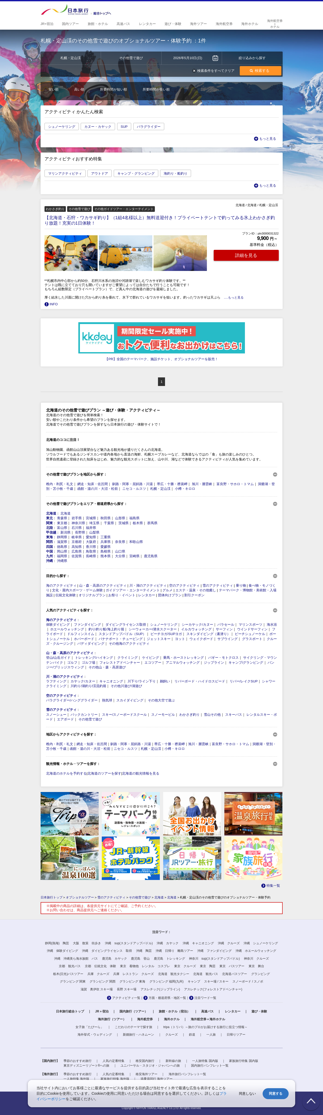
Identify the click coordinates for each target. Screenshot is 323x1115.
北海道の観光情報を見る (140, 773)
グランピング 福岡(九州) (166, 981)
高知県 (77, 547)
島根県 (105, 551)
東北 (49, 518)
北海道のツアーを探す (104, 773)
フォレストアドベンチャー (119, 662)
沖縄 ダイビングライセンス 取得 (107, 951)
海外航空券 (145, 1019)
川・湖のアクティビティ (148, 585)
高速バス (207, 1011)
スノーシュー (56, 715)
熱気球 (107, 700)
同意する (275, 1093)
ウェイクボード (201, 639)
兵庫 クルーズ (98, 974)
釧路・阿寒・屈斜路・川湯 (132, 484)
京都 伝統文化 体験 (100, 966)
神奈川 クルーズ (256, 958)
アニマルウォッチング (183, 662)
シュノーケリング (61, 127)
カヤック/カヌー (83, 681)
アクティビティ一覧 (126, 998)
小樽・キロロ (185, 489)
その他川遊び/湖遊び (126, 686)
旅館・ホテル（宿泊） (174, 1011)
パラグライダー (149, 127)
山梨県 (94, 532)
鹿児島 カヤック (114, 958)
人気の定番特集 (113, 1061)
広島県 (77, 551)
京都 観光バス (70, 966)
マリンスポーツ (250, 624)
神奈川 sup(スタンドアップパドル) (214, 958)
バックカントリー (84, 715)
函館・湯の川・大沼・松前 (97, 489)
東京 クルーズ (185, 966)
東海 (49, 537)
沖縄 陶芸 (144, 951)
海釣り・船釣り (175, 173)
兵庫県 (105, 542)
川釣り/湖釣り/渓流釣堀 (88, 686)
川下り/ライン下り (142, 681)
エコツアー (152, 662)
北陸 (49, 528)
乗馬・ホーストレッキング (183, 658)
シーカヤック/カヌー (197, 624)
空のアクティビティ (184, 585)
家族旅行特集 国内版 (243, 1061)
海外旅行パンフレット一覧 (187, 1074)
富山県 (62, 528)
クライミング (127, 658)
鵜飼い (165, 681)
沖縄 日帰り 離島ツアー (174, 951)
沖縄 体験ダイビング (62, 951)
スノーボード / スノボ (247, 981)
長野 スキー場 (126, 989)
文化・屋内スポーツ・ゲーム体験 (77, 590)
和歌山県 (136, 542)
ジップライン (214, 662)
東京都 (62, 523)
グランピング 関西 (102, 981)
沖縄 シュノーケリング (261, 943)
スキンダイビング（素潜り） (208, 634)
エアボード (65, 719)
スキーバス (233, 715)
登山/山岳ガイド (58, 658)
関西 (49, 542)
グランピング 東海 (132, 981)
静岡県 (62, 537)
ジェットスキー (158, 639)
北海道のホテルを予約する (66, 773)
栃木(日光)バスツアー (68, 974)
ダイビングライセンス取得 (125, 624)
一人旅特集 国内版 (205, 1061)
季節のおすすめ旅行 (78, 1061)
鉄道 (192, 1034)
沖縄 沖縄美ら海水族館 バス (76, 958)
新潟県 (65, 532)
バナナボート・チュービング (121, 639)
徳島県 (62, 547)
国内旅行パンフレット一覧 (210, 1065)
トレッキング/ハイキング (94, 658)
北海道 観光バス (205, 974)
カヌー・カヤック (97, 127)
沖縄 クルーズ (229, 943)
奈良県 (120, 542)
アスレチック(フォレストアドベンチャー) (213, 989)
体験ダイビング (58, 624)
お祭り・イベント (121, 595)
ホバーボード (84, 639)
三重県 (105, 537)
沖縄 (49, 561)
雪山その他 (212, 715)
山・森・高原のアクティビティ (102, 585)
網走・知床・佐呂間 (92, 484)
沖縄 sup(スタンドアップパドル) (129, 943)
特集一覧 (273, 886)
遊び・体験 (259, 1011)
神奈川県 (78, 523)
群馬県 (152, 523)
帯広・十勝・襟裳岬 (172, 484)
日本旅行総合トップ (70, 1011)
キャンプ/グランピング (246, 662)
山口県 (120, 551)
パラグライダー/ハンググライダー (72, 700)
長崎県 (91, 556)
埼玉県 (94, 523)
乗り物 (241, 585)
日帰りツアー (236, 1034)
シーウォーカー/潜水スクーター (153, 629)
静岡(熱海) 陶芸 (57, 943)
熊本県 (105, 556)
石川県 (77, 528)
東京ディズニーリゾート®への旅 (87, 1065)
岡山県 (62, 551)
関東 (49, 523)
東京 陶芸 (208, 966)
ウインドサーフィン (252, 629)
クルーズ (171, 1034)
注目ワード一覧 (205, 998)
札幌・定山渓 (160, 489)
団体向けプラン (170, 595)
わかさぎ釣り (189, 715)
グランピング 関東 (73, 981)
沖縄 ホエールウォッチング (256, 951)
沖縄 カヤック (168, 943)
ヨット (180, 639)
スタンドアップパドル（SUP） (122, 634)
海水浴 (272, 624)
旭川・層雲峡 (202, 484)
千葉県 (109, 523)
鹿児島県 (150, 556)
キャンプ (194, 981)
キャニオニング (111, 681)
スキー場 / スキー (216, 981)
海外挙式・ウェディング (95, 1034)
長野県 (80, 532)
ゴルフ (72, 662)
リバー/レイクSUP (244, 681)
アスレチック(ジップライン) (160, 989)
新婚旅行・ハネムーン (138, 1034)
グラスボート (252, 639)
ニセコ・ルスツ (134, 489)
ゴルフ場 (88, 662)
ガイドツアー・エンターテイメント (133, 590)
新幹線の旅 (173, 1061)
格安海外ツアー (146, 1074)
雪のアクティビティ (217, 585)
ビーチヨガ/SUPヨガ (166, 634)
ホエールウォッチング (67, 629)
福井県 (91, 528)
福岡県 (62, 556)
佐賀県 (77, 556)
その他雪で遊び (90, 719)
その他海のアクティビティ (129, 643)
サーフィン (224, 629)
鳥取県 (91, 551)
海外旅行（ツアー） (112, 1019)
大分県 (120, 556)
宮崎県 (134, 556)
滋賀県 (62, 542)
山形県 (120, 518)
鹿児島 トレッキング (169, 958)
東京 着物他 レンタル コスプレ (145, 966)
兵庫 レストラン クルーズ (133, 974)
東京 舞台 (256, 966)
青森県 (62, 518)
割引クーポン (194, 595)
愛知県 (91, 537)
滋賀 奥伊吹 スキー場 (97, 989)
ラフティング (56, 681)
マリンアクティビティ (65, 173)
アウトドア (99, 173)
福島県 (134, 518)
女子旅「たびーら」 (89, 1027)
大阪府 (91, 542)
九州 (49, 556)
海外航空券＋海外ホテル (208, 1019)
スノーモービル (163, 715)
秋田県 (105, 518)
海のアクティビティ (61, 585)
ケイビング (150, 658)
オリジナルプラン (92, 595)
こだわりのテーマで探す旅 (133, 1027)
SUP (124, 127)
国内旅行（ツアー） (133, 1011)
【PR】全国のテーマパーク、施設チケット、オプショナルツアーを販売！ (161, 359)
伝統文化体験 (65, 595)
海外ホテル (172, 1019)
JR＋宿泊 (101, 1011)
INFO (54, 304)
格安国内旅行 (145, 1061)
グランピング (260, 974)
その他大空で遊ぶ (161, 700)
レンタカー (146, 595)
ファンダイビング (87, 624)
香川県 (91, 547)
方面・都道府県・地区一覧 (167, 998)
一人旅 (211, 1034)
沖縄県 (62, 561)
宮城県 (91, 518)
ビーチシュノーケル (250, 634)
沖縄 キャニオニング (198, 943)
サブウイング (227, 639)
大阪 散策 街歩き (87, 943)
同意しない (247, 1093)
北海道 (51, 513)
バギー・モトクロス (223, 658)
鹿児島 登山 (140, 958)
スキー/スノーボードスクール (124, 715)
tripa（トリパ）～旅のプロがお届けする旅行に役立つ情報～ (205, 1027)
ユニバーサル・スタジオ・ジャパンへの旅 (150, 1065)
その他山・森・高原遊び (107, 667)
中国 (49, 551)
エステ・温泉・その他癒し (195, 590)
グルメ (167, 590)
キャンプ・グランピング (136, 173)
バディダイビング (90, 643)
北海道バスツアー (234, 974)
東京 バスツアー (231, 966)
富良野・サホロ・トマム (235, 484)
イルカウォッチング (196, 629)
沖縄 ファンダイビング (214, 951)
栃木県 (138, 523)
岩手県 (77, 518)
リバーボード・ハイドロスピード (199, 681)
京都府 (77, 542)
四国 (49, 547)
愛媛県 (105, 547)
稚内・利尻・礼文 (59, 484)
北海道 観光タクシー (173, 974)
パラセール (225, 624)
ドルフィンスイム (80, 634)
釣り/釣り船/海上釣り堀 (106, 629)
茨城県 (123, 523)
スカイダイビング (129, 700)
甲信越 (51, 532)
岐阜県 (77, 537)
